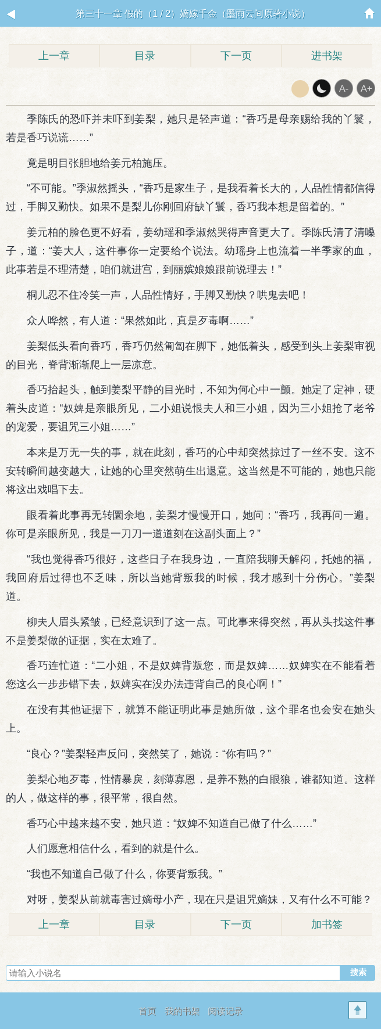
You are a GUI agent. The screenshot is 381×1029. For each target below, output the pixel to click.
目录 (144, 56)
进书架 (327, 56)
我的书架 (182, 1011)
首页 (147, 1011)
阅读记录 (225, 1011)
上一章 (54, 56)
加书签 (327, 924)
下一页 (236, 56)
